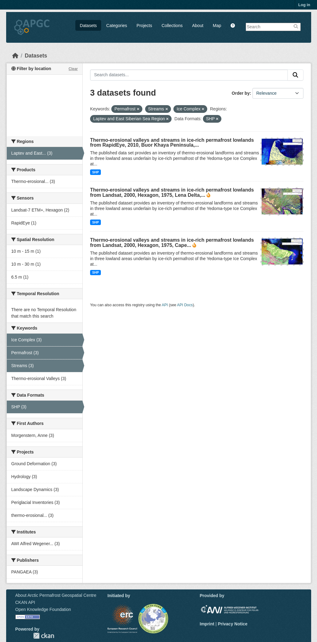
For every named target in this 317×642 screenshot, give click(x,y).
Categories (116, 25)
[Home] (15, 56)
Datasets (88, 25)
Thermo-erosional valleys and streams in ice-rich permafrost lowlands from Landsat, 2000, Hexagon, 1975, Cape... (172, 242)
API (165, 305)
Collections (171, 25)
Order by (241, 93)
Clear (73, 69)
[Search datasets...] (189, 75)
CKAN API (25, 602)
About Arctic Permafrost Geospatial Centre (56, 595)
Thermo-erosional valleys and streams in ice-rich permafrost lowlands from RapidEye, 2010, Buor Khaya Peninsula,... (172, 142)
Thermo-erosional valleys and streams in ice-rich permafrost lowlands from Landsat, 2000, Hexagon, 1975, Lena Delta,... (172, 192)
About (198, 25)
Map (217, 25)
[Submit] (295, 75)
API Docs (185, 305)
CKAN (43, 635)
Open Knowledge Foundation (43, 609)
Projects (144, 25)
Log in (304, 4)
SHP (95, 172)
